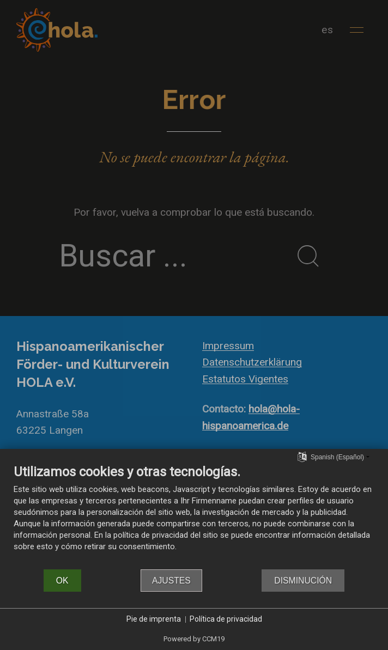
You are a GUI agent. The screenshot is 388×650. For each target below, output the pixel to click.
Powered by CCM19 (194, 639)
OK (62, 580)
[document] (194, 516)
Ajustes (171, 580)
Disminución (303, 580)
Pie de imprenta (153, 619)
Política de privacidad (226, 619)
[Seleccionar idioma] (302, 456)
